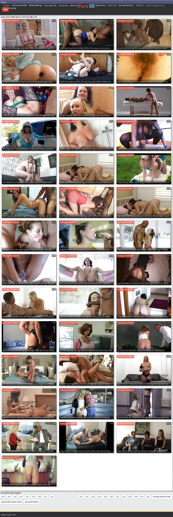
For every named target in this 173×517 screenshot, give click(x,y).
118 (33, 497)
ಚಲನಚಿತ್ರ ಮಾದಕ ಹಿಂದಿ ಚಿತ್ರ (161, 497)
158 (135, 497)
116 (27, 497)
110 (15, 497)
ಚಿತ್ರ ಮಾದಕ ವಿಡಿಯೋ (32, 502)
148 (105, 497)
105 (3, 497)
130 (51, 497)
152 (123, 497)
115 (21, 497)
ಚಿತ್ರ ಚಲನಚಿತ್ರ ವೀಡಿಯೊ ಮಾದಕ (12, 502)
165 (148, 497)
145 (99, 497)
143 (93, 497)
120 (39, 497)
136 (81, 497)
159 (142, 497)
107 (9, 497)
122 (45, 497)
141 (87, 497)
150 (117, 497)
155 (129, 497)
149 (111, 497)
